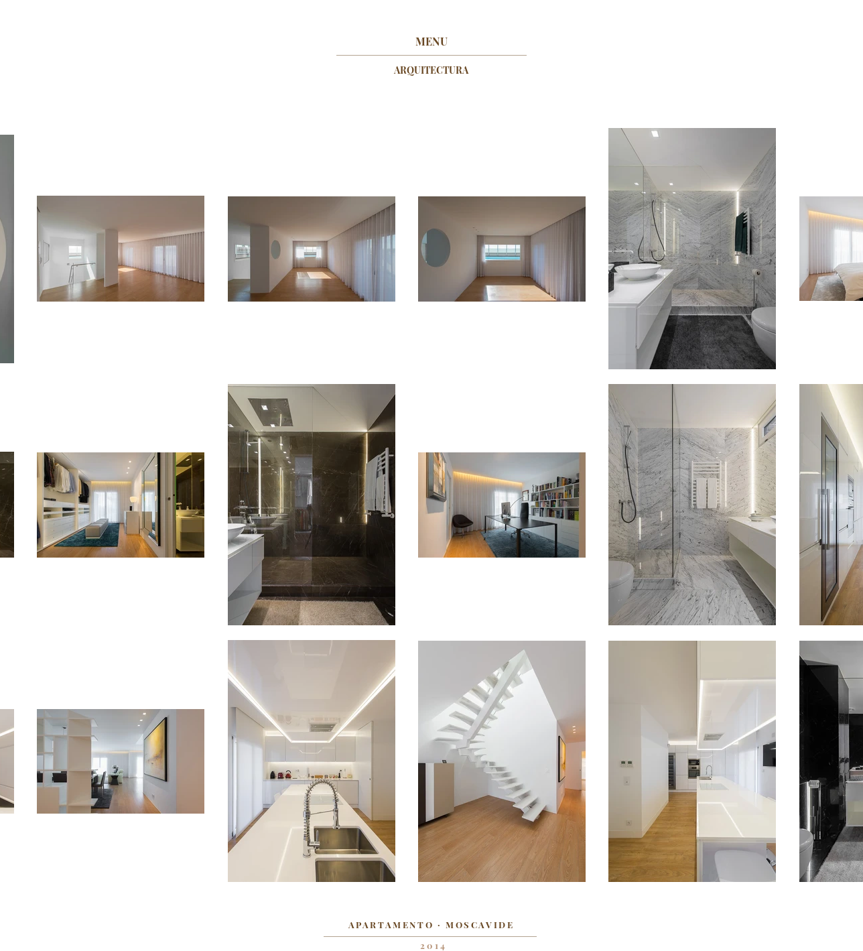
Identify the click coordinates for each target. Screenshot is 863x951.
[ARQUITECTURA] (431, 70)
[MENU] (431, 41)
